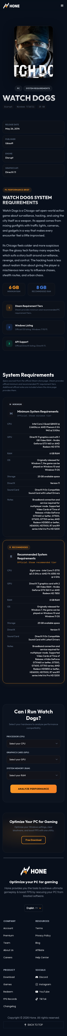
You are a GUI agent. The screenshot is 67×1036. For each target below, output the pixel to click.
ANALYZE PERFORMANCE (33, 788)
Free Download (33, 840)
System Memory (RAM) (18, 768)
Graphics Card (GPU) (18, 752)
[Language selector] (33, 908)
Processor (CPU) (16, 736)
